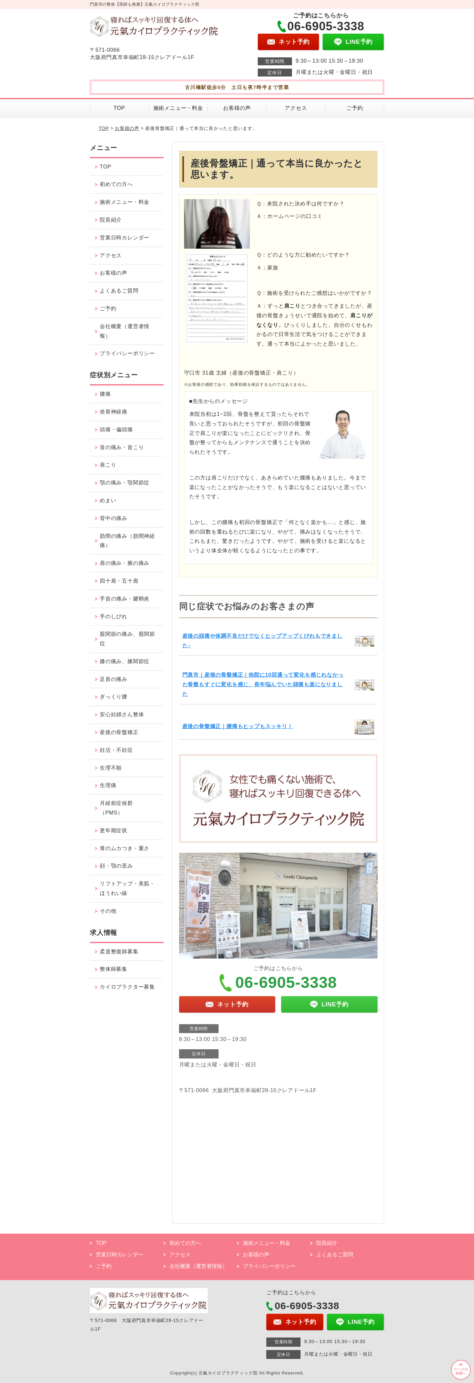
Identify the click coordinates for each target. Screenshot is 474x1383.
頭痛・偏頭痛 (116, 429)
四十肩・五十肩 (119, 581)
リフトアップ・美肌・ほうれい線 (127, 888)
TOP (119, 108)
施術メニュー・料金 (178, 108)
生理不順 (111, 768)
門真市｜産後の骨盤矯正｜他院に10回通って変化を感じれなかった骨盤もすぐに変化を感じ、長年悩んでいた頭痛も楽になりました (263, 684)
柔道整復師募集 (119, 951)
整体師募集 (113, 969)
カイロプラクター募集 (127, 987)
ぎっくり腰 (113, 696)
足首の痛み (113, 679)
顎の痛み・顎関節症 (124, 482)
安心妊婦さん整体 (122, 714)
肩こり (108, 465)
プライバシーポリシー (127, 353)
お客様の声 (237, 108)
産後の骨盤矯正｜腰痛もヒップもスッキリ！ (237, 726)
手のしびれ (113, 616)
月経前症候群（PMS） (116, 807)
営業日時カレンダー (124, 237)
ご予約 (354, 108)
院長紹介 (111, 220)
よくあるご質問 (119, 290)
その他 (108, 911)
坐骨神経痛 (113, 412)
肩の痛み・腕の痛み (124, 563)
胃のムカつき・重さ (124, 848)
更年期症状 (113, 830)
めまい (108, 500)
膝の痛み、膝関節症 (124, 661)
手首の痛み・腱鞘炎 (124, 598)
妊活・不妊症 (116, 750)
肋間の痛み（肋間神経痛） (127, 540)
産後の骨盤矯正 (119, 732)
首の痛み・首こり (122, 447)
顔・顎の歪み (116, 866)
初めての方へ (116, 184)
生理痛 (108, 785)
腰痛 (105, 394)
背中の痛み (113, 518)
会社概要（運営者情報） (124, 331)
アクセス (296, 108)
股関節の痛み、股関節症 (127, 638)
